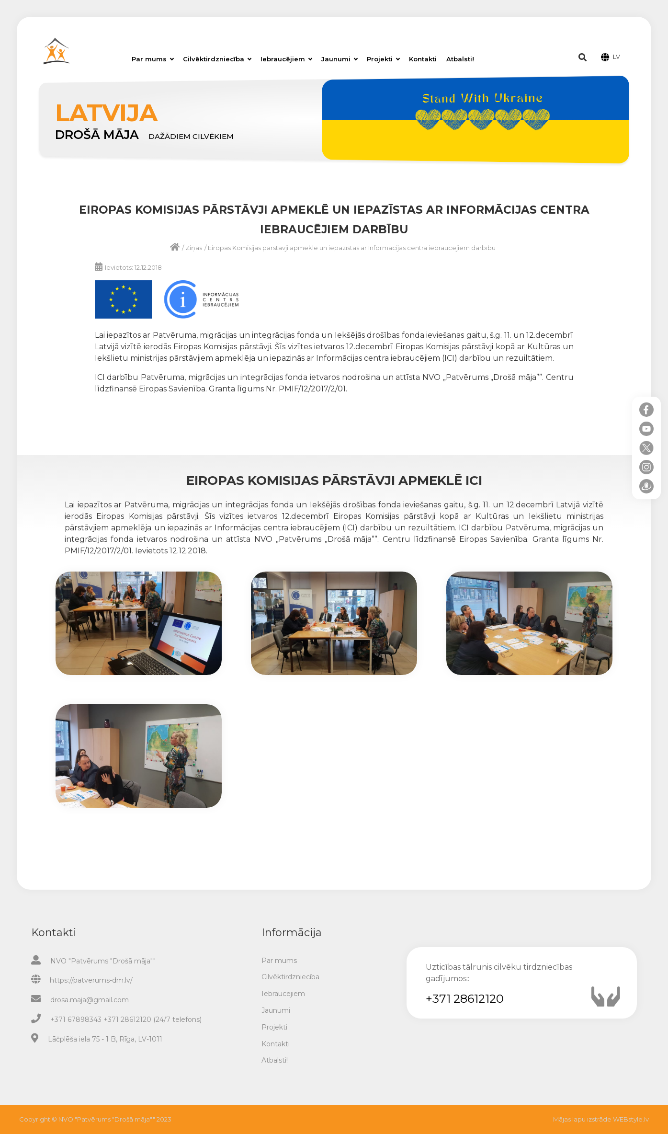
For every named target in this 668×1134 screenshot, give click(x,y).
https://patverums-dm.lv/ (91, 980)
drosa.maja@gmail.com (89, 1000)
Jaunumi (339, 59)
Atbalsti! (460, 59)
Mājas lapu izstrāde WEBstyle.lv (601, 1119)
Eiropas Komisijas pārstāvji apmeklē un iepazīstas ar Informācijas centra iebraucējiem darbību (352, 248)
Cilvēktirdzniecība (217, 59)
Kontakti (423, 59)
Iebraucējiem (286, 59)
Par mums (153, 59)
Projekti (383, 59)
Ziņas (193, 248)
